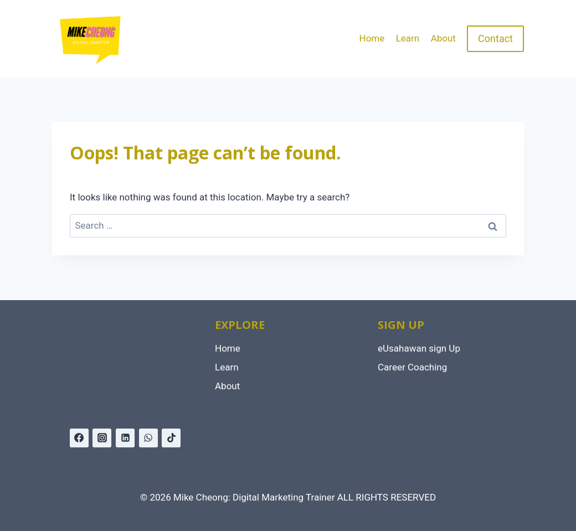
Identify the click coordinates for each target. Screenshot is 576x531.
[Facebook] (79, 438)
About (443, 38)
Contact (495, 38)
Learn (408, 38)
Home (372, 38)
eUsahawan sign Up (419, 348)
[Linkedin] (125, 438)
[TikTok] (171, 438)
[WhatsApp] (148, 438)
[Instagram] (101, 438)
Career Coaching (412, 367)
